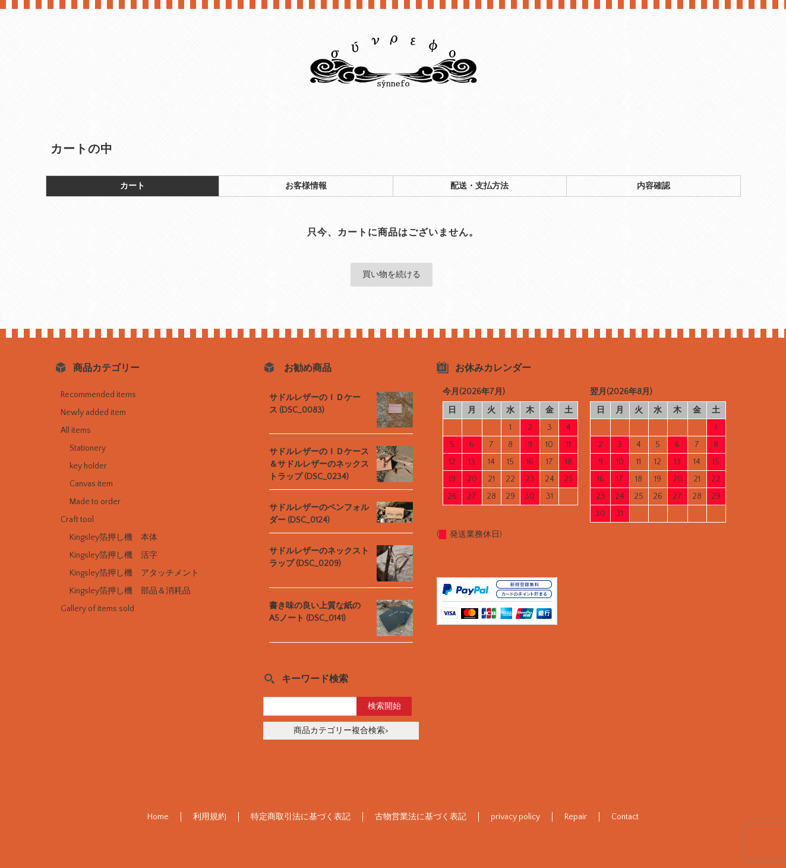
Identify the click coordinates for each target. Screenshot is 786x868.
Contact (625, 817)
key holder (88, 466)
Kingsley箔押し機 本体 (113, 537)
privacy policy (515, 817)
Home (158, 817)
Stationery (88, 448)
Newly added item (93, 412)
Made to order (95, 502)
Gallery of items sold (97, 609)
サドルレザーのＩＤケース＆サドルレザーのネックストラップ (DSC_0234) (319, 464)
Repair (575, 817)
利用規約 (209, 817)
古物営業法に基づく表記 (420, 817)
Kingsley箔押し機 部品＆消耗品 (130, 591)
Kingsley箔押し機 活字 (113, 555)
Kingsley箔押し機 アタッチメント (134, 573)
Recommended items (98, 395)
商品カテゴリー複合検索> (341, 730)
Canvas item (91, 484)
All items (76, 430)
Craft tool (77, 519)
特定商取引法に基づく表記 (301, 817)
